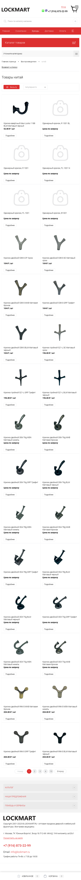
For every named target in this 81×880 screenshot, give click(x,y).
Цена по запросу (59, 130)
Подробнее (10, 136)
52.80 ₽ (21, 130)
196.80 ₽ (59, 354)
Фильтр (11, 87)
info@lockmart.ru (20, 852)
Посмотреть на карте (13, 838)
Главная (6, 31)
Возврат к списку (9, 67)
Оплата (62, 31)
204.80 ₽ (21, 714)
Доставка (49, 31)
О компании (20, 31)
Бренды (35, 31)
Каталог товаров (40, 42)
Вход (63, 7)
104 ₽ (21, 265)
